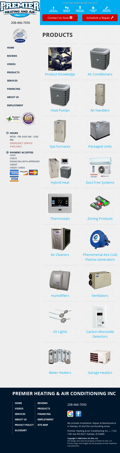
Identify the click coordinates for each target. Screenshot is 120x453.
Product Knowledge (60, 61)
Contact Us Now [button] (60, 18)
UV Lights (60, 319)
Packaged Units (100, 134)
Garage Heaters (100, 360)
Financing (13, 88)
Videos (11, 64)
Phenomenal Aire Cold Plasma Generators (100, 244)
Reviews (12, 55)
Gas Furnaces (60, 134)
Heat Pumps (60, 97)
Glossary (21, 430)
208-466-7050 (76, 404)
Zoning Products (100, 206)
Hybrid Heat (60, 170)
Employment (15, 105)
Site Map (43, 424)
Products (13, 72)
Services (12, 80)
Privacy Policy (24, 424)
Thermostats (60, 206)
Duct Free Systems (100, 170)
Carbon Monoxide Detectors (100, 321)
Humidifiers (60, 283)
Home (10, 47)
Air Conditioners (100, 61)
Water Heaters (60, 360)
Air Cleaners (60, 242)
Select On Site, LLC (90, 438)
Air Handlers (100, 97)
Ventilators (100, 283)
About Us (13, 97)
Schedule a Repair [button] (100, 18)
